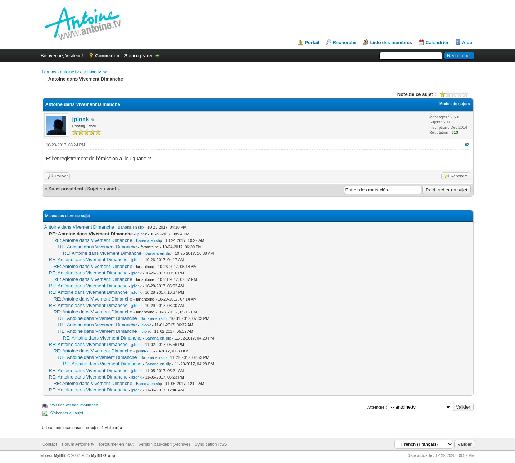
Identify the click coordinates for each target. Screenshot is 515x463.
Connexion (107, 55)
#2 (467, 145)
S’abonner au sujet (66, 413)
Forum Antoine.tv (78, 444)
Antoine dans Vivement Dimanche (79, 227)
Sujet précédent (65, 188)
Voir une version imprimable (74, 405)
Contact (49, 444)
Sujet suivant (101, 188)
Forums (49, 71)
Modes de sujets (454, 104)
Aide (467, 42)
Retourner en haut (116, 444)
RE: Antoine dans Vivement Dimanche (93, 240)
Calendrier (437, 42)
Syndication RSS (211, 444)
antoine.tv (69, 71)
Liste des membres (391, 42)
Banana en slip (131, 227)
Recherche (344, 42)
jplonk (80, 119)
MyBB (59, 455)
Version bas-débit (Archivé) (164, 444)
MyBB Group (103, 455)
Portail (312, 42)
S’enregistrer (138, 55)
